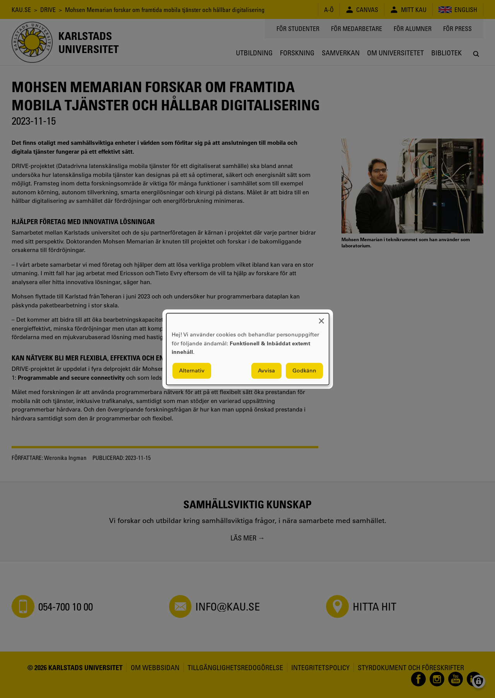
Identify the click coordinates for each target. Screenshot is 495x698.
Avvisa (266, 370)
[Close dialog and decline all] (321, 318)
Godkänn (304, 370)
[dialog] (247, 349)
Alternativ (192, 370)
